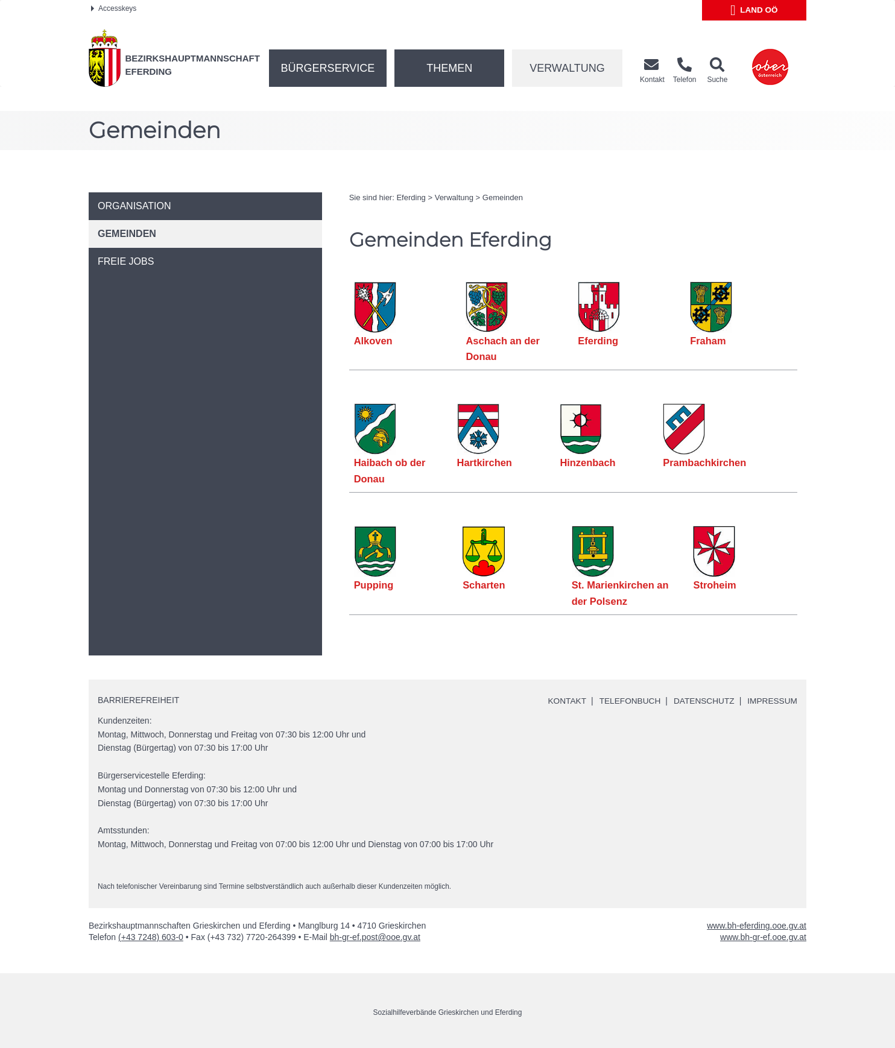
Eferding (410, 197)
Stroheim (715, 584)
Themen (449, 68)
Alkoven (373, 340)
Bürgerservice (328, 68)
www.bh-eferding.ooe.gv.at (756, 925)
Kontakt (562, 701)
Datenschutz (702, 701)
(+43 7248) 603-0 (150, 937)
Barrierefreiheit (138, 699)
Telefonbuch (626, 701)
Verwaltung (567, 68)
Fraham (708, 340)
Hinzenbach (588, 462)
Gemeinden (502, 197)
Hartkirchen (484, 462)
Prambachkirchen (704, 462)
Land (754, 10)
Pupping (374, 584)
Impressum (771, 701)
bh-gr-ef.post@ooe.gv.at (375, 937)
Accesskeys (113, 8)
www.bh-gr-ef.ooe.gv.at (763, 937)
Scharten (484, 584)
